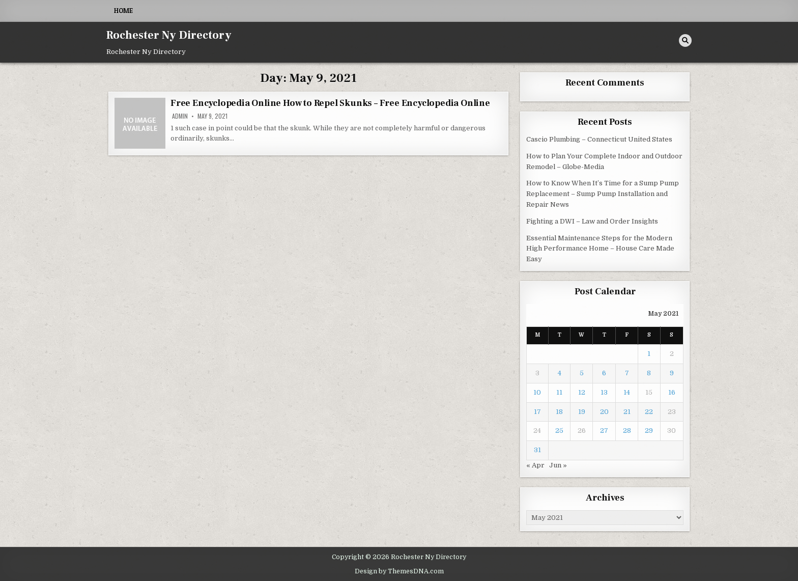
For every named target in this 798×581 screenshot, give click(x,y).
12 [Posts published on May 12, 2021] (581, 392)
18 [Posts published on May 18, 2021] (559, 412)
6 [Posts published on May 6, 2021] (604, 373)
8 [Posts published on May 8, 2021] (649, 373)
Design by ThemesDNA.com (399, 571)
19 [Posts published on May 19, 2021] (581, 412)
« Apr (535, 465)
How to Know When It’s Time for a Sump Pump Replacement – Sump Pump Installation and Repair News (602, 193)
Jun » (558, 465)
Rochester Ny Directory (169, 35)
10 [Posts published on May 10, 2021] (537, 392)
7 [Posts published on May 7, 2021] (627, 373)
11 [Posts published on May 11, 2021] (559, 392)
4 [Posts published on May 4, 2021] (559, 373)
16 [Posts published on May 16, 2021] (671, 392)
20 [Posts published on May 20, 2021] (604, 412)
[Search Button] (685, 40)
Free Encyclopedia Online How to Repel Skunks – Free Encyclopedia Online (330, 103)
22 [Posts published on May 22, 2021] (649, 412)
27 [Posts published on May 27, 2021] (604, 430)
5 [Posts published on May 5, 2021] (582, 373)
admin (180, 116)
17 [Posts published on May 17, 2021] (537, 412)
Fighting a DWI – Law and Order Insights (592, 221)
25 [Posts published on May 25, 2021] (559, 430)
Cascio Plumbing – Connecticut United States (599, 139)
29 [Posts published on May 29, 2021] (649, 430)
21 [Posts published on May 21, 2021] (627, 412)
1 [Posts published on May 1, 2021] (648, 353)
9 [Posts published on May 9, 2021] (672, 373)
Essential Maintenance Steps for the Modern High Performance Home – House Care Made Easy (600, 248)
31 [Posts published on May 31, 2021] (537, 450)
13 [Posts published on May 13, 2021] (604, 392)
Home (123, 11)
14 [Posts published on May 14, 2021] (626, 392)
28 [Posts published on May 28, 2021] (627, 430)
